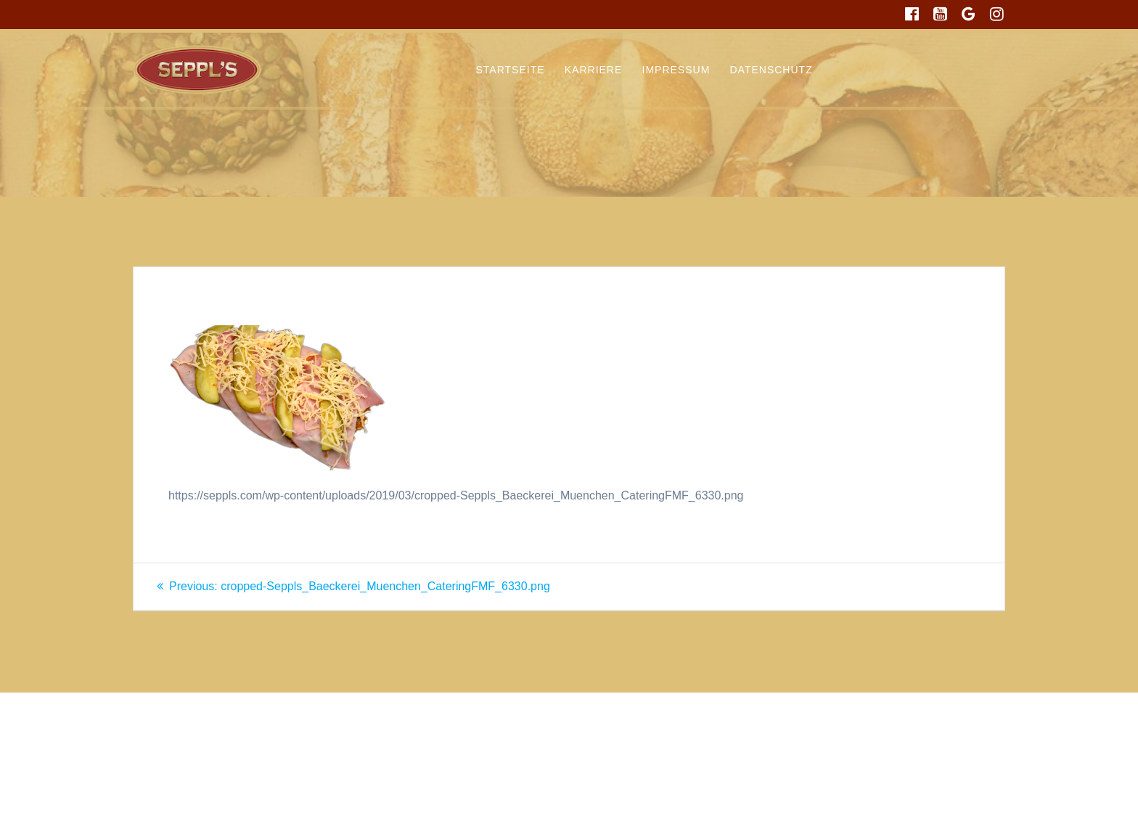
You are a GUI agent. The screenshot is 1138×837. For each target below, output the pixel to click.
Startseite (510, 69)
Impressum (676, 69)
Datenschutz (771, 69)
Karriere (594, 69)
